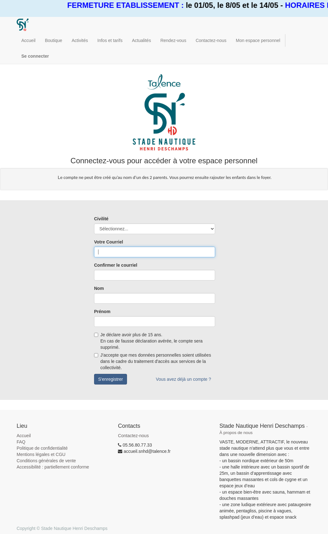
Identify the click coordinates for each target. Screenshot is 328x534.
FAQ (21, 441)
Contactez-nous (133, 435)
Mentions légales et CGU (41, 454)
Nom (99, 288)
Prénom (102, 311)
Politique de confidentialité (42, 448)
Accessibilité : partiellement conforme (53, 466)
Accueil (24, 435)
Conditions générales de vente (46, 460)
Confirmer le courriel (115, 265)
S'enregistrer (110, 379)
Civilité (101, 218)
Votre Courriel (108, 241)
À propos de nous (236, 432)
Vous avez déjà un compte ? (183, 379)
